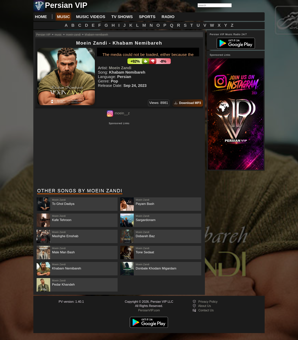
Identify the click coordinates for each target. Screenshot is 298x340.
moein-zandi (73, 34)
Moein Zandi (120, 68)
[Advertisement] (119, 155)
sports (147, 16)
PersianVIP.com (149, 310)
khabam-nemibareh (96, 34)
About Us (204, 306)
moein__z (122, 113)
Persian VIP (43, 34)
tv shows (122, 16)
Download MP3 (187, 103)
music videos (90, 16)
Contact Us (206, 310)
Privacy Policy (208, 301)
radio (168, 16)
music (63, 16)
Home (41, 16)
